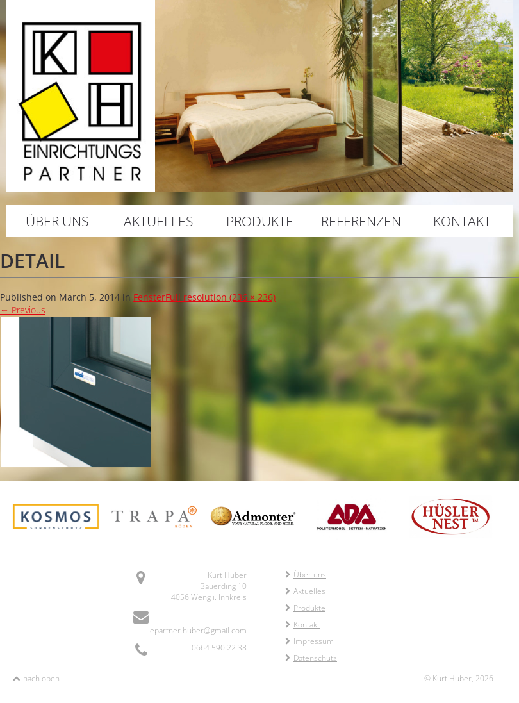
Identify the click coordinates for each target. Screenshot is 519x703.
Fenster (149, 297)
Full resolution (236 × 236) (220, 297)
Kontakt (462, 221)
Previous (22, 310)
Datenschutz (311, 657)
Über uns (57, 221)
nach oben (41, 678)
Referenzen (361, 221)
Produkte (259, 221)
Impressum (309, 641)
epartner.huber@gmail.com (198, 630)
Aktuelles (158, 221)
